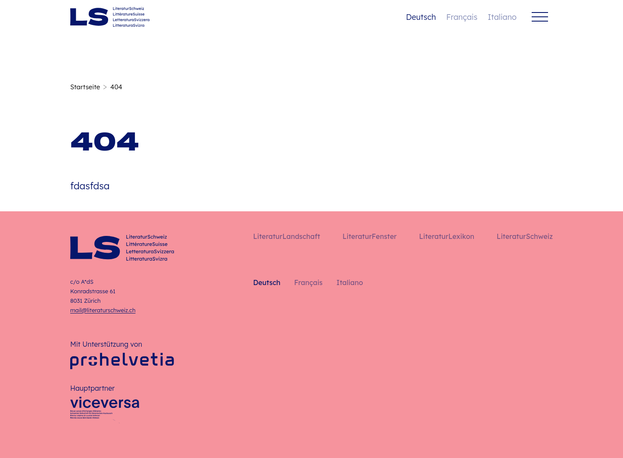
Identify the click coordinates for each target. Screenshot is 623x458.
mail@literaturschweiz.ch (102, 310)
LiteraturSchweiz (525, 236)
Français (461, 17)
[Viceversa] (104, 410)
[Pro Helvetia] (122, 361)
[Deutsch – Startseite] (110, 17)
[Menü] (540, 17)
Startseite (85, 87)
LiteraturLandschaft (286, 236)
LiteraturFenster (370, 236)
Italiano (502, 17)
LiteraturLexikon (446, 236)
